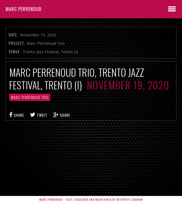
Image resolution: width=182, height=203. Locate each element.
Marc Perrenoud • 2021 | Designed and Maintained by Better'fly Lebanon (91, 199)
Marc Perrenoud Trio (30, 97)
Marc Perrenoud (24, 9)
